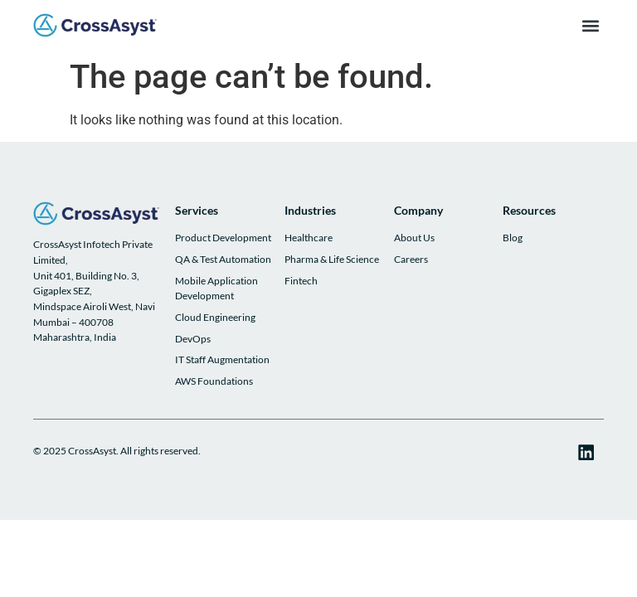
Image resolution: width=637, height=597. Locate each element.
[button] (590, 25)
